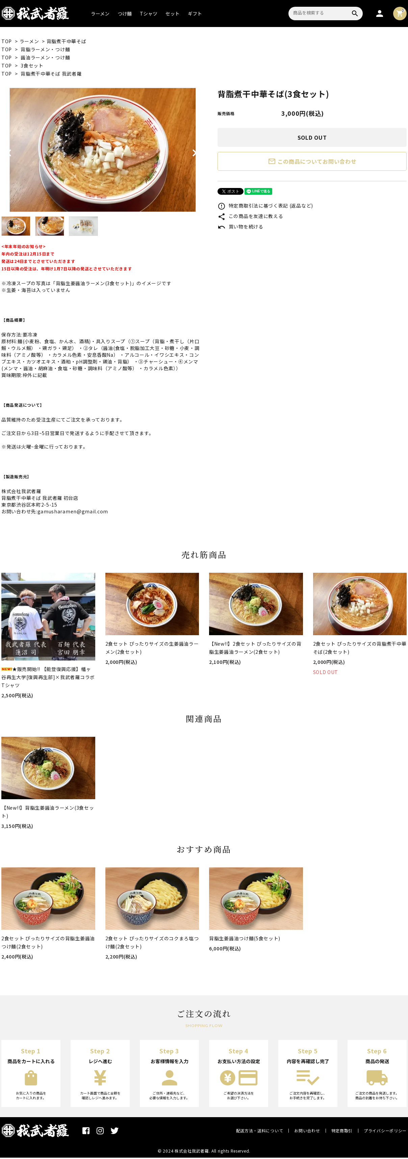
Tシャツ (148, 13)
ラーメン (100, 13)
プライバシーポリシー (385, 1130)
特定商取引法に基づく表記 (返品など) (265, 205)
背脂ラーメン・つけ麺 (45, 49)
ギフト (195, 13)
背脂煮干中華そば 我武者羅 (51, 73)
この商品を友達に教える (250, 216)
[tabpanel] (102, 150)
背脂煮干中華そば (66, 41)
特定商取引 (342, 1130)
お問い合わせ (307, 1130)
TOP (6, 41)
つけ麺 (125, 13)
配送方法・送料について (259, 1130)
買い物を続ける (240, 226)
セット (172, 13)
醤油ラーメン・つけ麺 (45, 57)
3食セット (32, 65)
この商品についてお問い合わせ (312, 161)
